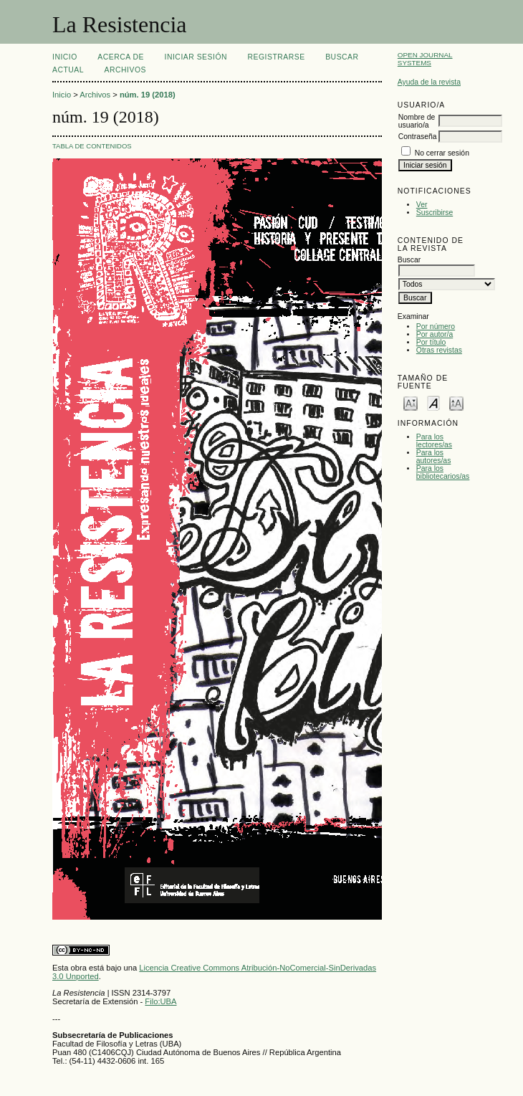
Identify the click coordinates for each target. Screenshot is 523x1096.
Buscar (341, 57)
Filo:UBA (160, 1001)
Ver (422, 205)
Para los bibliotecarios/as (443, 472)
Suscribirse (434, 212)
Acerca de (120, 57)
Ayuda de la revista (429, 82)
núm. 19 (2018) (148, 94)
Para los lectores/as (434, 441)
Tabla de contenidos (92, 146)
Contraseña (417, 136)
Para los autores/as (433, 456)
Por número (435, 326)
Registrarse (276, 57)
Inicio (64, 57)
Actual (68, 70)
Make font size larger (456, 402)
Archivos (125, 70)
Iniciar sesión (196, 57)
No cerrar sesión (442, 153)
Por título (431, 342)
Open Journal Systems (425, 59)
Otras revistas (439, 350)
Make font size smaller (410, 402)
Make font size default (433, 402)
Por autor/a (434, 334)
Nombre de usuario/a (416, 121)
